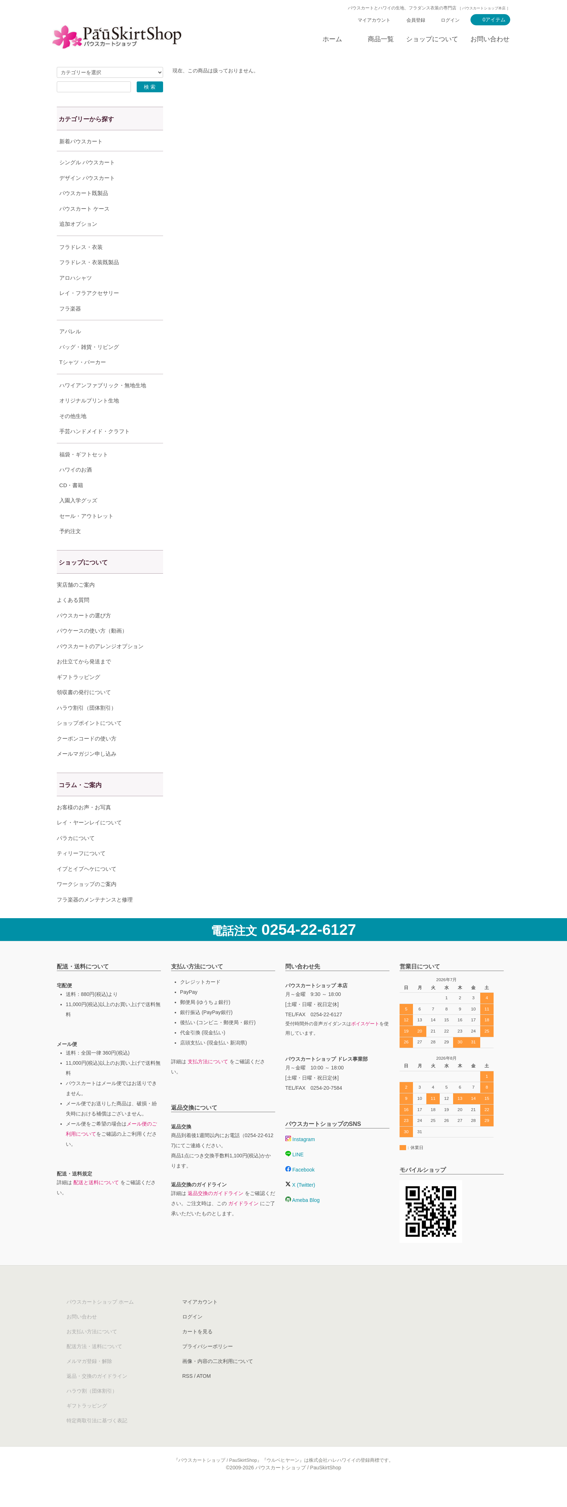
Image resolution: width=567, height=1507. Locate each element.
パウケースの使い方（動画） (92, 649)
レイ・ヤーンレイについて (89, 840)
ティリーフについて (81, 871)
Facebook (300, 1188)
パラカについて (76, 856)
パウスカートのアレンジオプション (100, 664)
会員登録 (415, 20)
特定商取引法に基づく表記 (97, 1438)
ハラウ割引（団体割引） (86, 726)
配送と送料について (96, 1200)
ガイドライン (243, 1221)
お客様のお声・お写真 (84, 825)
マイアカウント (374, 20)
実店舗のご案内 (76, 603)
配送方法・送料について (94, 1364)
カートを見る (197, 1349)
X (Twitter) (300, 1203)
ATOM (204, 1394)
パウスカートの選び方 (84, 633)
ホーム (332, 39)
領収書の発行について (84, 710)
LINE (294, 1172)
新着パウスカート (81, 141)
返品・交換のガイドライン (97, 1394)
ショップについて (432, 39)
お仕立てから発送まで (84, 679)
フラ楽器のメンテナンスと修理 (95, 918)
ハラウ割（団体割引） (92, 1409)
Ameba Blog (302, 1218)
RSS (187, 1394)
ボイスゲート (365, 1041)
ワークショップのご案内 (86, 902)
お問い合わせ (490, 39)
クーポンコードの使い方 (86, 757)
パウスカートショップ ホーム (100, 1320)
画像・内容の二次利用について (217, 1379)
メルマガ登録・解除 (89, 1379)
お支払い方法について (92, 1349)
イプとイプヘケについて (86, 887)
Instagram (300, 1157)
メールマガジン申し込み (86, 772)
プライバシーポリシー (207, 1364)
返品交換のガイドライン (215, 1211)
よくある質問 (73, 618)
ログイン (450, 20)
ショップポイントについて (89, 741)
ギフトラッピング (78, 695)
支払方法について (208, 1079)
